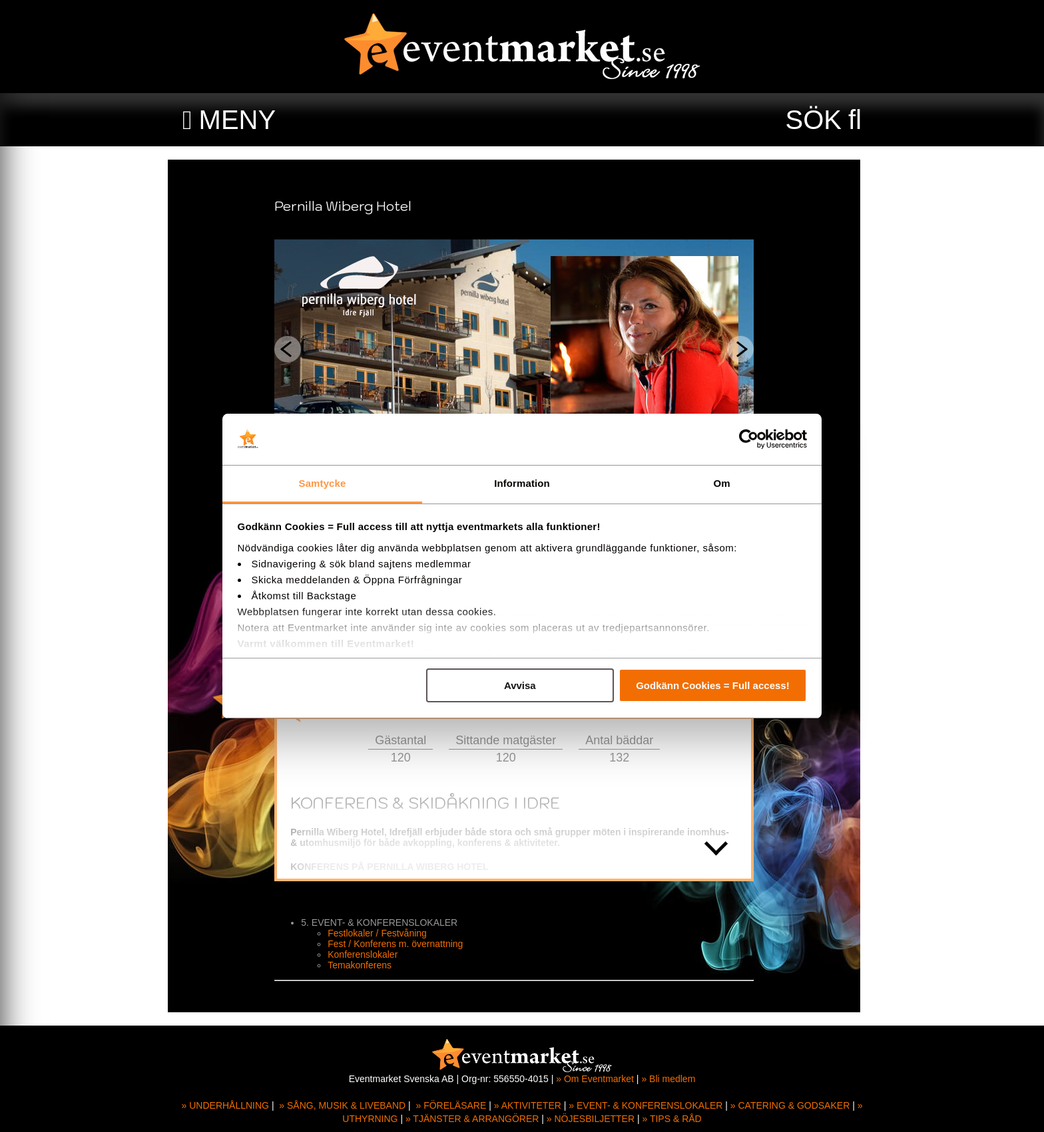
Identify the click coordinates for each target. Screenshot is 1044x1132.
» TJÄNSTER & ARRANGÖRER (472, 1118)
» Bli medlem (668, 1078)
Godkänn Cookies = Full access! (713, 685)
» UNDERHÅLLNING (225, 1105)
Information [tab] (522, 483)
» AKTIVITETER (527, 1105)
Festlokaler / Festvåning (385, 933)
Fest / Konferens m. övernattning (403, 943)
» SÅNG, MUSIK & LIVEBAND (342, 1105)
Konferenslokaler (370, 954)
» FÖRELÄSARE (450, 1105)
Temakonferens (367, 965)
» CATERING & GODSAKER (790, 1105)
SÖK (814, 119)
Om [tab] (721, 483)
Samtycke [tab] (322, 483)
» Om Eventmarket (595, 1078)
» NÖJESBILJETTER (591, 1118)
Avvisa (520, 685)
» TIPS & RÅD (672, 1118)
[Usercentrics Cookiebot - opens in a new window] (748, 440)
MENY (237, 119)
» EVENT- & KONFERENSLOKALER (645, 1105)
